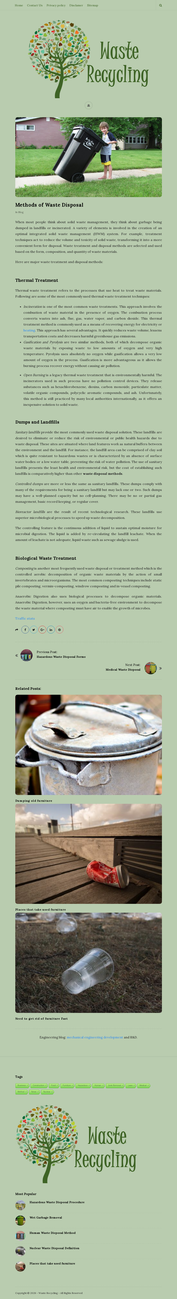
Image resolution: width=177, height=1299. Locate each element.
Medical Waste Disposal (123, 669)
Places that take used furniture (40, 909)
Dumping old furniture (33, 801)
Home (19, 5)
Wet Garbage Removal (46, 1217)
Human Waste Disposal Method (53, 1233)
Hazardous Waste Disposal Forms (61, 657)
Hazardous (83, 1085)
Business (22, 1085)
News (33, 1092)
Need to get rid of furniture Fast (41, 1018)
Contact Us (35, 5)
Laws (130, 1085)
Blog (21, 212)
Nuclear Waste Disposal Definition (54, 1248)
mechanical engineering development (95, 1037)
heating (29, 330)
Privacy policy (56, 5)
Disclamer (76, 5)
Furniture (67, 1085)
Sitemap (92, 5)
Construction (38, 1085)
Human (98, 1085)
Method (21, 1092)
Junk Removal (114, 1085)
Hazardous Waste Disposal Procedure (57, 1202)
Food (53, 1085)
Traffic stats (25, 618)
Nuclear (46, 1092)
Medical (143, 1085)
